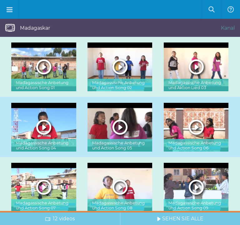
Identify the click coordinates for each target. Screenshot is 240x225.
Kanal (228, 28)
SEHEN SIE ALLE (180, 219)
